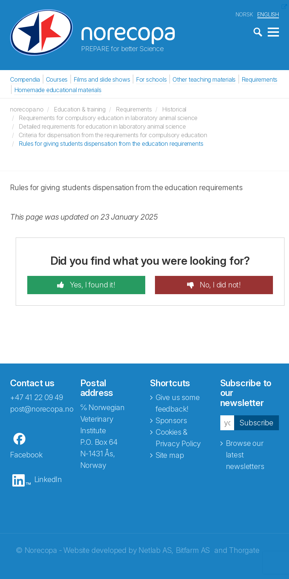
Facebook (26, 454)
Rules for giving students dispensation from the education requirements (111, 143)
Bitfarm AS (193, 550)
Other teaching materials (204, 79)
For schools (151, 79)
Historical (174, 109)
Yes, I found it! (91, 284)
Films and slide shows (102, 79)
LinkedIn (48, 479)
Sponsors (171, 420)
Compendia (25, 79)
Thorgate (244, 550)
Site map (170, 455)
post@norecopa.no (42, 409)
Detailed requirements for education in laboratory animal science (102, 126)
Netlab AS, (156, 550)
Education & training (80, 109)
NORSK (244, 14)
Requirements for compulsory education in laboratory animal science (108, 118)
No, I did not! (219, 284)
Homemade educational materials (58, 90)
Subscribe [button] (256, 422)
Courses (57, 79)
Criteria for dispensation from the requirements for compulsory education (113, 135)
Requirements (260, 79)
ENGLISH (268, 14)
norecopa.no (27, 109)
